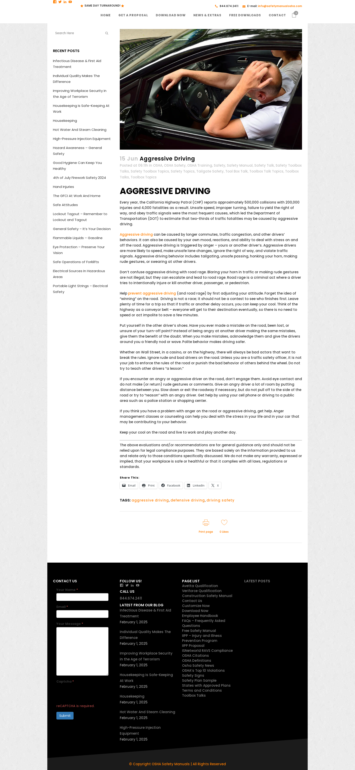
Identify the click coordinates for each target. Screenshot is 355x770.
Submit (65, 715)
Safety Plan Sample (199, 680)
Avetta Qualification (200, 585)
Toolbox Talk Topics (266, 171)
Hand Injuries (63, 186)
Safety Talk (264, 165)
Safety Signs (193, 675)
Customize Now (196, 605)
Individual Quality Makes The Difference (145, 634)
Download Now (195, 610)
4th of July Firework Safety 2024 (79, 177)
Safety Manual (240, 165)
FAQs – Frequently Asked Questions (203, 623)
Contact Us (192, 600)
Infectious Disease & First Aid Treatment (145, 613)
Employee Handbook (200, 615)
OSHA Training (199, 165)
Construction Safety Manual (207, 595)
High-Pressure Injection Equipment (82, 138)
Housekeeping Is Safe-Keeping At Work (146, 677)
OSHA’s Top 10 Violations (203, 670)
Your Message (69, 623)
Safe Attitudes (65, 204)
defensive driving (187, 500)
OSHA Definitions (196, 660)
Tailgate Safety (210, 171)
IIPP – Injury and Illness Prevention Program (202, 638)
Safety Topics (183, 171)
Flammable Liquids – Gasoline (78, 237)
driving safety (220, 500)
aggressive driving (150, 500)
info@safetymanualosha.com (280, 6)
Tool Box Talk (236, 171)
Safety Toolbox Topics (150, 171)
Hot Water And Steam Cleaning (79, 129)
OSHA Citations (195, 655)
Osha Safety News (198, 665)
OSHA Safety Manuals (171, 764)
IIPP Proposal (193, 645)
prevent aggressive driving (152, 293)
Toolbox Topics (144, 177)
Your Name (67, 590)
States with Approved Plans (206, 685)
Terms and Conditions (202, 690)
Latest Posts (257, 581)
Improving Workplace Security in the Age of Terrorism (146, 656)
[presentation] (90, 694)
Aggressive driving (136, 234)
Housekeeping (65, 120)
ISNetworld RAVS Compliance (207, 650)
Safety (219, 165)
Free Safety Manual (199, 630)
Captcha (65, 681)
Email (62, 606)
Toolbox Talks (194, 695)
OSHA (157, 165)
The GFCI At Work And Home (77, 195)
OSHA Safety (175, 165)
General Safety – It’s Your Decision (82, 228)
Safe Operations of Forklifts (76, 261)
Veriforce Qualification (202, 590)
